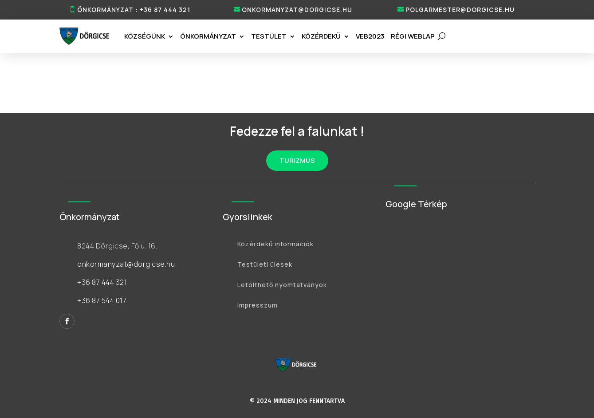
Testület (269, 36)
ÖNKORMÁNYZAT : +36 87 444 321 (133, 9)
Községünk (144, 36)
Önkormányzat (208, 36)
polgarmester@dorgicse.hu (460, 9)
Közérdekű (321, 36)
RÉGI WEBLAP (413, 36)
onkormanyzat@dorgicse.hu (297, 9)
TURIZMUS (297, 160)
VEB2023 (370, 36)
